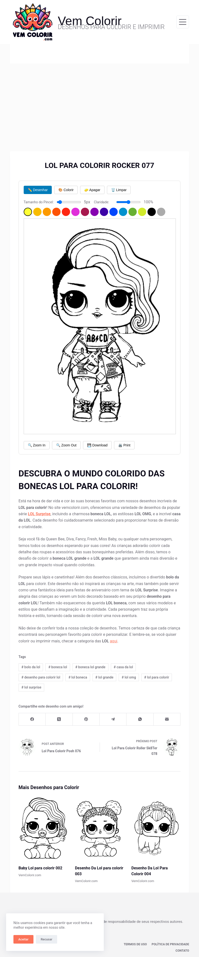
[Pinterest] (86, 719)
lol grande (104, 677)
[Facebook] (32, 719)
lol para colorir (156, 677)
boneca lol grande (90, 667)
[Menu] (182, 22)
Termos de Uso (118, 944)
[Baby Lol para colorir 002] (43, 827)
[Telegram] (113, 719)
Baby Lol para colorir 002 (40, 868)
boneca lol (57, 667)
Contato (182, 944)
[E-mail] (167, 719)
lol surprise (31, 687)
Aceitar (23, 939)
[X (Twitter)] (59, 719)
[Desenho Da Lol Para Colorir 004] (155, 827)
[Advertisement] (99, 100)
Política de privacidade (153, 944)
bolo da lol (30, 667)
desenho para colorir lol (40, 677)
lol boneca (77, 677)
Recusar (46, 939)
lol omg (129, 677)
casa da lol (123, 667)
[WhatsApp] (139, 719)
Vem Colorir (90, 21)
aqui (113, 641)
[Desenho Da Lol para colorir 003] (99, 827)
